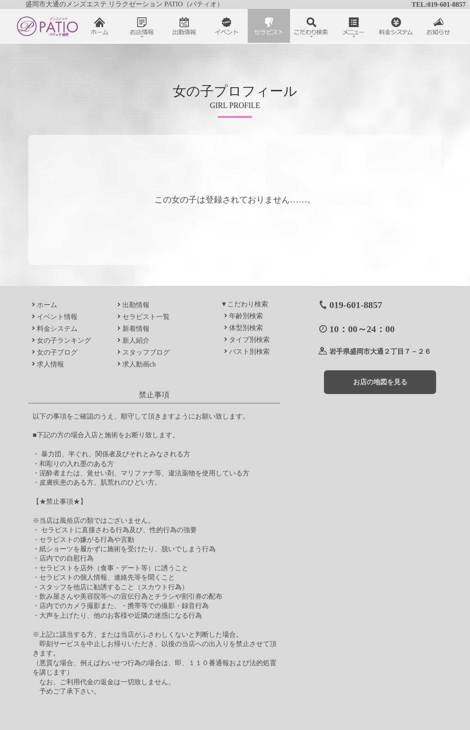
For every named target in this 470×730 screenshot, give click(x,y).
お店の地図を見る (380, 382)
